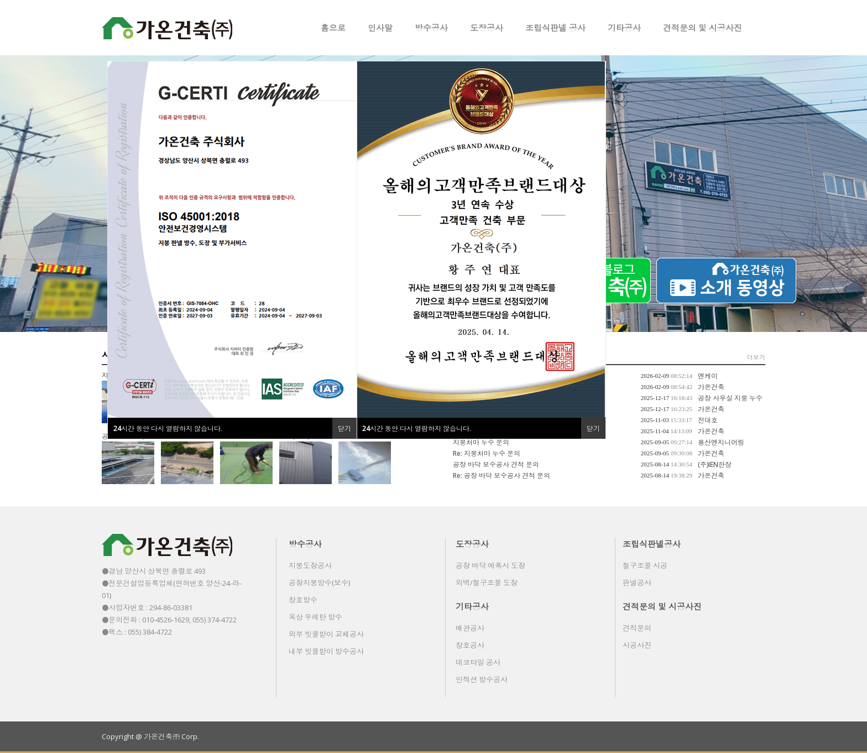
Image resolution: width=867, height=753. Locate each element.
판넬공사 (637, 583)
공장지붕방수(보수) (319, 583)
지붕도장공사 (310, 565)
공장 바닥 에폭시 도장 (490, 565)
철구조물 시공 (645, 565)
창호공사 (470, 645)
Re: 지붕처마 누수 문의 (486, 453)
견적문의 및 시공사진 (702, 27)
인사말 (380, 27)
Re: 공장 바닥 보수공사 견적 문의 (501, 475)
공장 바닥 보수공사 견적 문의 (496, 464)
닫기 (593, 428)
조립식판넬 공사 (555, 27)
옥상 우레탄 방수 (315, 617)
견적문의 (637, 628)
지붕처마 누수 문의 (481, 442)
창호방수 (303, 600)
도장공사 (486, 27)
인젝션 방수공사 (482, 679)
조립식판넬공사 (652, 543)
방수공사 (431, 27)
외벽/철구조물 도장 (487, 583)
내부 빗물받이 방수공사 (326, 651)
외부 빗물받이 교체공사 (326, 634)
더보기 (756, 357)
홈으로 (333, 27)
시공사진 (637, 645)
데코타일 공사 (478, 662)
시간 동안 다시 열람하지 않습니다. (416, 428)
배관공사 (470, 628)
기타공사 (624, 27)
